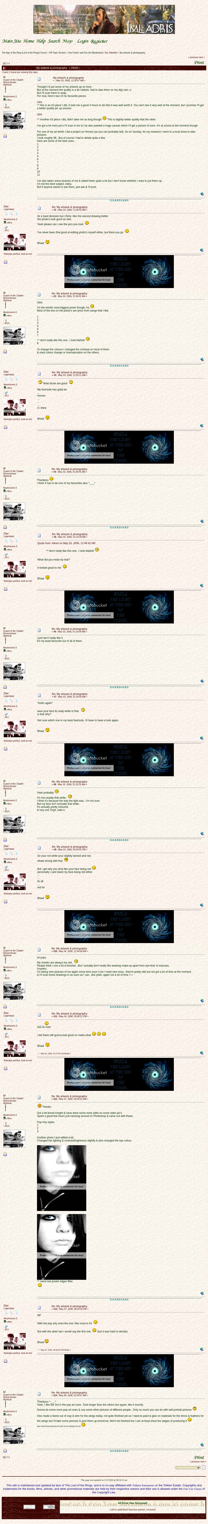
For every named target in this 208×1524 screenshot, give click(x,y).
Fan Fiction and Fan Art (79, 53)
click (39, 102)
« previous (193, 57)
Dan (6, 206)
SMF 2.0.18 (114, 1498)
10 (38, 171)
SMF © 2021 (130, 1498)
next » (202, 57)
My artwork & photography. (133, 53)
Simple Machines (148, 1498)
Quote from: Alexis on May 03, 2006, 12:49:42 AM (66, 543)
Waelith (112, 53)
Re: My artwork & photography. (70, 207)
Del (106, 53)
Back (132, 1515)
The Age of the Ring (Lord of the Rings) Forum (24, 53)
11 (38, 174)
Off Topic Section (57, 53)
